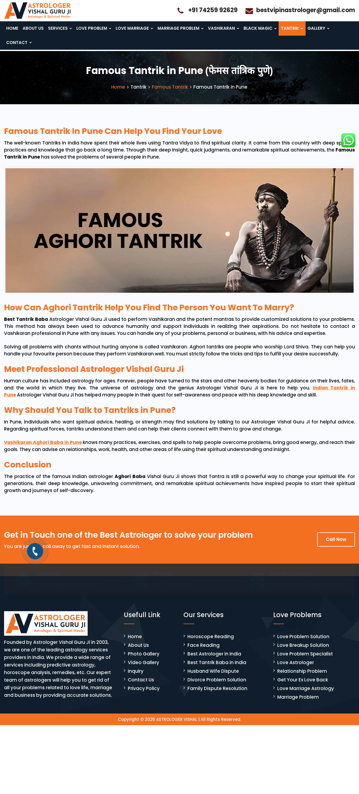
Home (12, 28)
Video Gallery (143, 668)
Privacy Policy (144, 694)
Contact (19, 44)
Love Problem (94, 28)
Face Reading (203, 650)
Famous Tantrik (170, 92)
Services (60, 28)
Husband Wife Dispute (213, 676)
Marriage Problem (179, 28)
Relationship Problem (302, 676)
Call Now (336, 544)
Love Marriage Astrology (305, 694)
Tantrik (289, 28)
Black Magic (257, 28)
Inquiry (135, 676)
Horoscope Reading (210, 642)
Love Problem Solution (303, 642)
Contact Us (141, 685)
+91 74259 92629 (213, 10)
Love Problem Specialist (305, 659)
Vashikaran (220, 28)
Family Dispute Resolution (217, 694)
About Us (34, 28)
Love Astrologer (295, 668)
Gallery (315, 28)
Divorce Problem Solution (216, 685)
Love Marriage (134, 28)
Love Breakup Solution (303, 650)
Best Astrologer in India (214, 659)
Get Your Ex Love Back (302, 685)
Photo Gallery (143, 659)
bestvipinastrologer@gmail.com (305, 10)
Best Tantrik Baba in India (216, 668)
